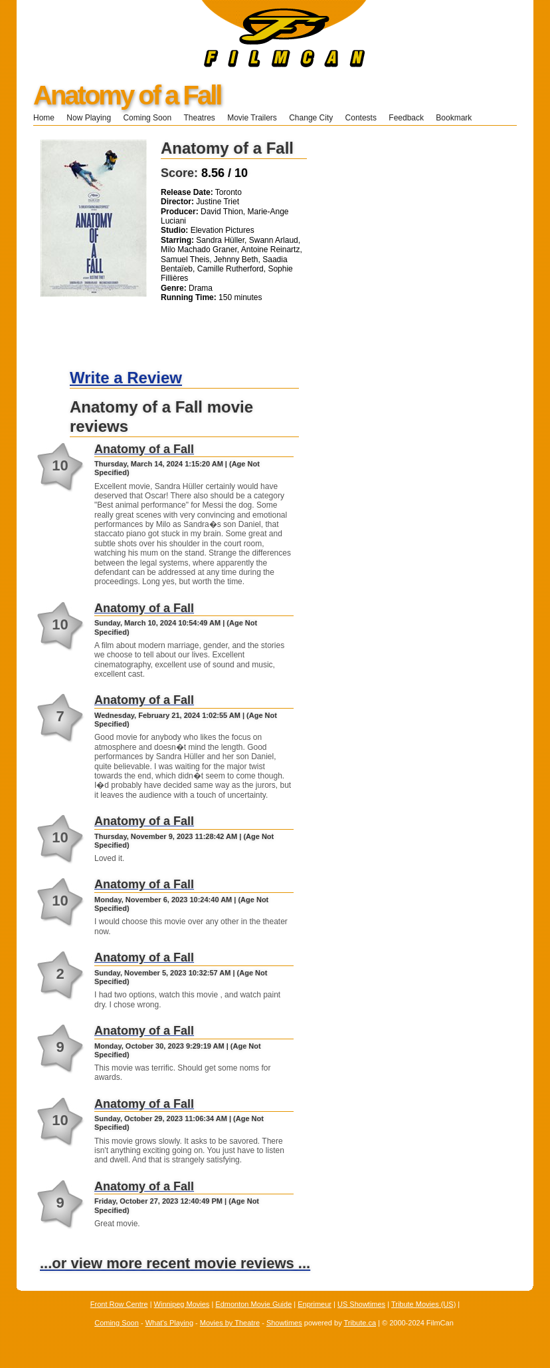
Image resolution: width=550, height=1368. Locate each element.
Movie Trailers (252, 117)
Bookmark (458, 117)
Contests (361, 117)
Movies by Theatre (230, 1323)
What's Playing (169, 1323)
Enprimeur (314, 1304)
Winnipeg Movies (182, 1304)
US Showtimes (361, 1304)
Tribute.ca (360, 1323)
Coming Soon (147, 117)
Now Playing (88, 117)
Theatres (199, 117)
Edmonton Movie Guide (253, 1304)
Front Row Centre (119, 1304)
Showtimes (284, 1323)
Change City (311, 117)
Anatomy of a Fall (127, 95)
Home (43, 117)
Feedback (406, 117)
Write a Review (126, 378)
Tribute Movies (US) (423, 1304)
